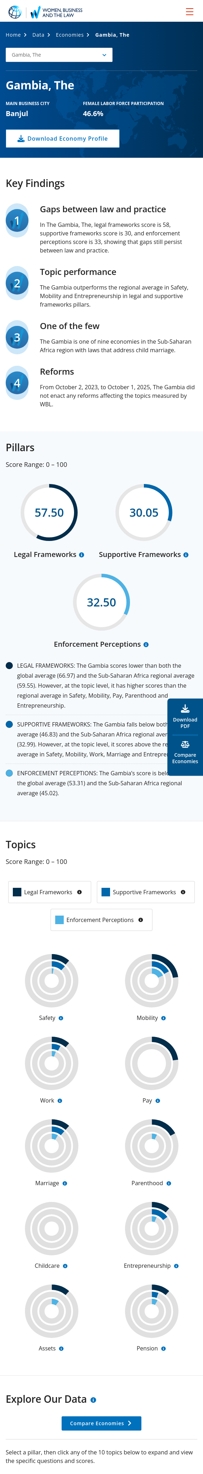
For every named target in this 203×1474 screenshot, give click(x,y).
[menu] (189, 11)
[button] (59, 55)
